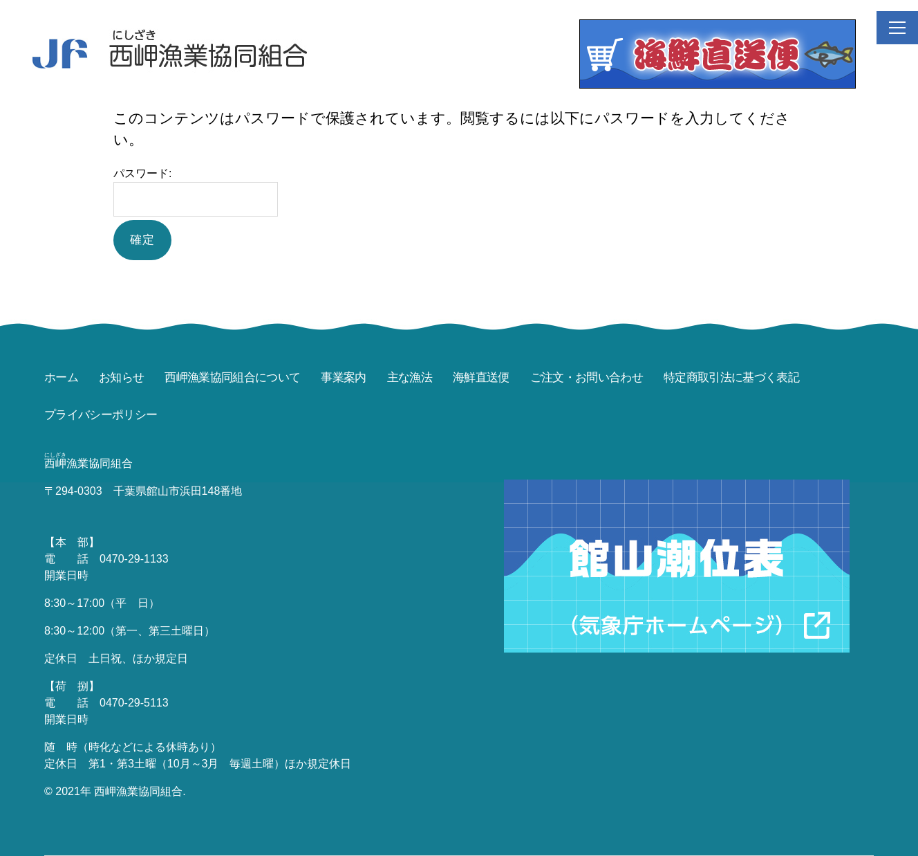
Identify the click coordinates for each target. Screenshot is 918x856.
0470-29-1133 (134, 559)
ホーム (61, 377)
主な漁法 (409, 377)
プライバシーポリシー (100, 414)
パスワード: (195, 192)
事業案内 (343, 377)
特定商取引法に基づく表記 (731, 377)
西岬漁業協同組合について (232, 377)
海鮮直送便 (481, 377)
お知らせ (121, 377)
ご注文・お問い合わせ (586, 377)
